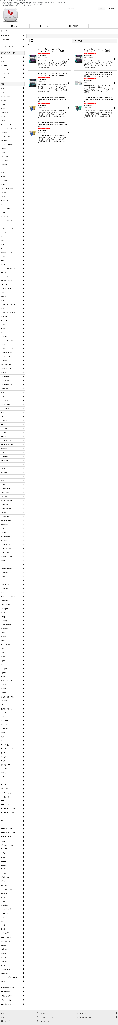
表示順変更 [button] (77, 41)
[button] (103, 26)
